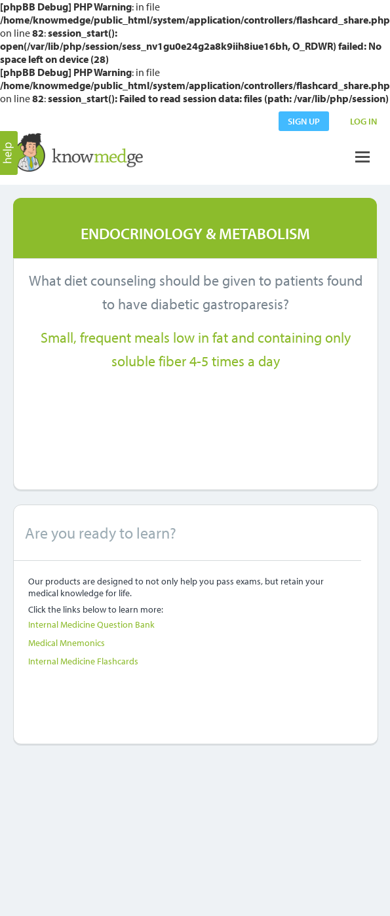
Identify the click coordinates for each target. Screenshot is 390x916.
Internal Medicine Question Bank (91, 624)
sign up (304, 121)
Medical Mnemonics (66, 643)
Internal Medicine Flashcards (83, 661)
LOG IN (363, 121)
